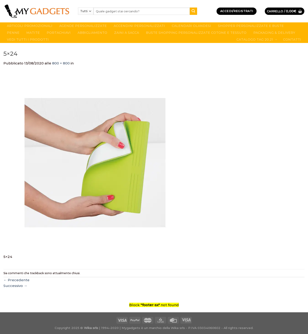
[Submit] (193, 11)
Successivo (15, 286)
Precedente (16, 280)
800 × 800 (61, 63)
